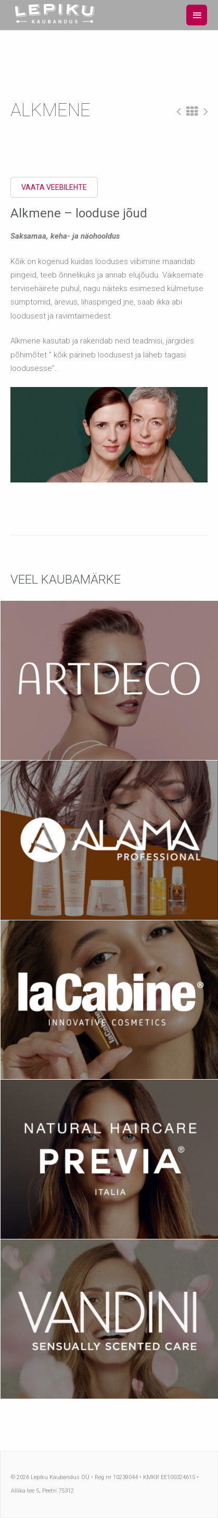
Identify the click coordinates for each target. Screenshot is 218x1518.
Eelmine (178, 111)
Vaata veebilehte (54, 187)
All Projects (192, 111)
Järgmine (205, 111)
